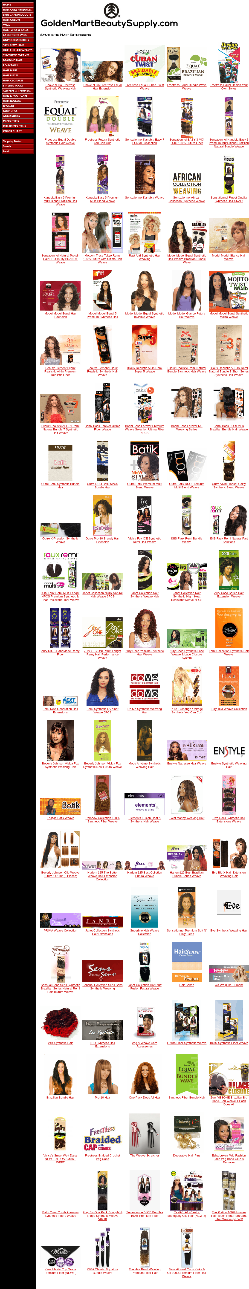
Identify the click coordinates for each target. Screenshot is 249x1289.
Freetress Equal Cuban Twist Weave (144, 86)
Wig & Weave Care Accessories (144, 1044)
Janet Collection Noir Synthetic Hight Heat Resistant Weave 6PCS (187, 596)
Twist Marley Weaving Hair (187, 818)
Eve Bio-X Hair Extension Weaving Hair (229, 874)
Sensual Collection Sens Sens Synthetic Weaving (102, 986)
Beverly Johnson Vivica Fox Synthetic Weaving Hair (60, 765)
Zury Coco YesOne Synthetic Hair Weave (144, 652)
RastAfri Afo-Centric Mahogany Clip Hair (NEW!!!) (187, 1214)
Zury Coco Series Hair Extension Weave (229, 594)
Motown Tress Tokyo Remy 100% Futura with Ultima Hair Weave (102, 259)
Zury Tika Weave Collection (229, 709)
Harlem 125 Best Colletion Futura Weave (144, 874)
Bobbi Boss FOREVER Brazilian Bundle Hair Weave (229, 427)
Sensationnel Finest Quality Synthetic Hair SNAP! (229, 199)
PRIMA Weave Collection (60, 930)
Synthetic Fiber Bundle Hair (186, 1097)
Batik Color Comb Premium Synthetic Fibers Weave (60, 1214)
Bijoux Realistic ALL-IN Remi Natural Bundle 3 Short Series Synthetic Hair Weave (229, 371)
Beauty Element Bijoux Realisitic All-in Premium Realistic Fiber (60, 371)
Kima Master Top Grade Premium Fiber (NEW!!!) (60, 1271)
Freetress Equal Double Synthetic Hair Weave (60, 141)
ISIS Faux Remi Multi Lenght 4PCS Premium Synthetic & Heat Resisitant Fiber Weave (60, 596)
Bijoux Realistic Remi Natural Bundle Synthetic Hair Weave (186, 369)
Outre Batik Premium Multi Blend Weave (144, 485)
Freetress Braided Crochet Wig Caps (102, 1157)
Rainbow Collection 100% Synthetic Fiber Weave (102, 819)
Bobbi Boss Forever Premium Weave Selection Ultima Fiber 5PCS (144, 429)
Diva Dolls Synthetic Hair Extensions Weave (228, 819)
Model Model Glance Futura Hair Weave (186, 315)
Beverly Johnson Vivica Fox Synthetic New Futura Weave (102, 765)
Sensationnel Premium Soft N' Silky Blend (187, 932)
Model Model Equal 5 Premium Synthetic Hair (102, 315)
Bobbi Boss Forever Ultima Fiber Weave (102, 427)
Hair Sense (186, 985)
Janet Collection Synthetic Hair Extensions (102, 932)
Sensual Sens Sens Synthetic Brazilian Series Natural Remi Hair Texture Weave (60, 988)
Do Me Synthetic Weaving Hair (144, 710)
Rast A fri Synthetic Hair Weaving (144, 257)
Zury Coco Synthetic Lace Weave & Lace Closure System (187, 654)
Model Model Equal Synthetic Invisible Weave (144, 315)
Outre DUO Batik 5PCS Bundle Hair (102, 485)
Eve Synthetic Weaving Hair (228, 930)
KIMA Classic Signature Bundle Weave (102, 1271)
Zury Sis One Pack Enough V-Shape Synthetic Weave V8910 (102, 1216)
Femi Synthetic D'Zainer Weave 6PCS (102, 710)
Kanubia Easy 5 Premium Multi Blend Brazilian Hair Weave (60, 201)
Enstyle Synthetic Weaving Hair (229, 765)
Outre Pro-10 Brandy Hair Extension (102, 540)
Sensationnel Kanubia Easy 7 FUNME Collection (144, 141)
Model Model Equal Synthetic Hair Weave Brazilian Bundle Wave (186, 259)
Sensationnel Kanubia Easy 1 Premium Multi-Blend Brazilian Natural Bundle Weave (229, 143)
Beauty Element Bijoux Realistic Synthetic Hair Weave (102, 371)
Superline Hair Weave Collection (144, 932)
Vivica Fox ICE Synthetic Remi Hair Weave (144, 540)
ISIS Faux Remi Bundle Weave (186, 540)
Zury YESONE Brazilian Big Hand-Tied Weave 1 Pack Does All (229, 1101)
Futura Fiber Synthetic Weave (187, 1043)
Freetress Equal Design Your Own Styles (229, 86)
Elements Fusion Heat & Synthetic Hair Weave (144, 819)
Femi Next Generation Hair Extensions (60, 710)
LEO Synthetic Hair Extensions (102, 1044)
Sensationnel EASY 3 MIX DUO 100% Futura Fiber (186, 141)
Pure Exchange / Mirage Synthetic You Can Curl (187, 710)
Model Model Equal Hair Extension (60, 315)
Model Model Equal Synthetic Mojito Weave (228, 315)
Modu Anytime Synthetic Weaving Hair (145, 765)
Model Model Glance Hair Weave (229, 257)
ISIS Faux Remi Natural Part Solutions (229, 540)
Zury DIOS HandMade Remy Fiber (60, 652)
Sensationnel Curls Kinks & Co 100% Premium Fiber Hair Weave (186, 1273)
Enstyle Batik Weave (60, 818)
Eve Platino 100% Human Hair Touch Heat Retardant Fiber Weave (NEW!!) (229, 1216)
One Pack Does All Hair (144, 1097)
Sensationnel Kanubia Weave (144, 197)
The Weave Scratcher (144, 1155)
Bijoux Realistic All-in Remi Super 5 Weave (144, 369)
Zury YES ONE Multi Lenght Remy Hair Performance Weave (102, 654)
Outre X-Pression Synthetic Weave (60, 540)
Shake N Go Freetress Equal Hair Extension (102, 86)
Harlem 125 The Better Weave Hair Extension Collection (102, 876)
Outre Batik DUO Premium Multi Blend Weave (186, 485)
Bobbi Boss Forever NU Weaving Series (187, 427)
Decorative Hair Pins (186, 1155)
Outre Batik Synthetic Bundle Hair (60, 485)
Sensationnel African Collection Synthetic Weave (186, 199)
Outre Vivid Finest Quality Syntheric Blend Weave (229, 485)
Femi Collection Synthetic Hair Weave (229, 652)
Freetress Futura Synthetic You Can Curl (102, 141)
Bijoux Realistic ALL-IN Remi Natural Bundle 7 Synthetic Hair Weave (60, 429)
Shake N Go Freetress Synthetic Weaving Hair (60, 86)
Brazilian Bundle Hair (60, 1097)
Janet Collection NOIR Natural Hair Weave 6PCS (102, 594)
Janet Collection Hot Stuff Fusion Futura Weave (144, 986)
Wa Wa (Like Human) (229, 985)
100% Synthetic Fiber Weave (229, 1043)
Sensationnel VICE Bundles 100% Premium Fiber (144, 1214)
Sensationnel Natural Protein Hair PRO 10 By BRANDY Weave (60, 259)
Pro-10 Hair (102, 1097)
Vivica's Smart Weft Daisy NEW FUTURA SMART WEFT (60, 1159)
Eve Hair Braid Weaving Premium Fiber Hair (145, 1271)
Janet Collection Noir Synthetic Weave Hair (144, 594)
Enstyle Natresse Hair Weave (186, 763)
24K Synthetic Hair (60, 1043)
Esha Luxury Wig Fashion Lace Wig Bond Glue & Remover (229, 1159)
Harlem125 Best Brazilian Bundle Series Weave (187, 874)
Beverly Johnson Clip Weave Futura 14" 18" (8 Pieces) (60, 874)
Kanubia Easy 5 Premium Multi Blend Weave (102, 199)
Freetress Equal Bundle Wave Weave (186, 86)
